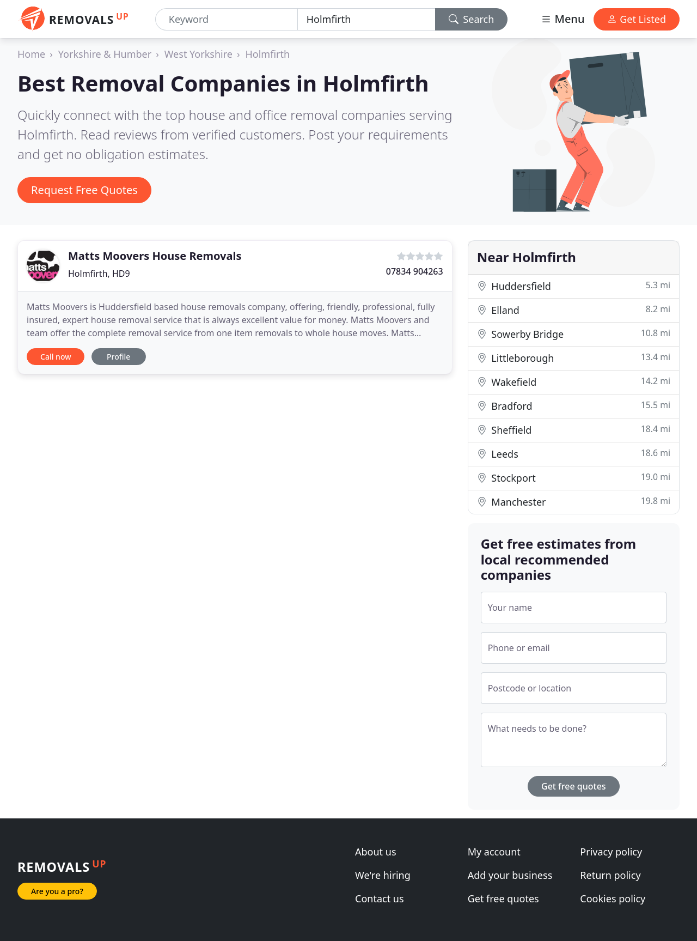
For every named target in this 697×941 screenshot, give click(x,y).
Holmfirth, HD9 (99, 274)
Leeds (573, 453)
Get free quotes (573, 786)
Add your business (510, 875)
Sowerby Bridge (573, 334)
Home (31, 53)
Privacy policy (611, 851)
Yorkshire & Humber (104, 53)
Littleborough (573, 358)
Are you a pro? (57, 891)
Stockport (573, 477)
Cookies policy (612, 898)
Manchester (573, 501)
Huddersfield (573, 286)
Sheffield (573, 429)
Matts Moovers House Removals (154, 255)
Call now (55, 356)
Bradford (573, 405)
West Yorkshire (198, 53)
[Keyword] (226, 19)
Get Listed (636, 19)
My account (494, 851)
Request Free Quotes (84, 190)
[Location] (366, 19)
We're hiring (383, 875)
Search (471, 19)
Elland (573, 310)
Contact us (379, 898)
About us (375, 851)
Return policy (610, 875)
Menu (562, 18)
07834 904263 (414, 271)
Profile (118, 356)
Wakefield (573, 381)
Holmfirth (268, 53)
